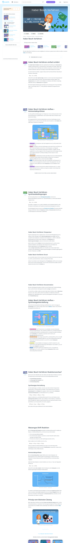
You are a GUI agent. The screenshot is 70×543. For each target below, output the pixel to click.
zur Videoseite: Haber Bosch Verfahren (45, 533)
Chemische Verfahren (39, 36)
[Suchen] (43, 2)
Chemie (24, 36)
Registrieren (66, 2)
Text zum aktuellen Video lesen (11, 44)
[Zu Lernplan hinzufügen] (26, 34)
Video (24, 52)
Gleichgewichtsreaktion (46, 196)
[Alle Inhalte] (15, 2)
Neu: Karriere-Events (50, 2)
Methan (50, 306)
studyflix (6, 2)
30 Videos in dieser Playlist (8, 20)
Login (59, 2)
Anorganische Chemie (30, 36)
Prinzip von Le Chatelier (49, 208)
